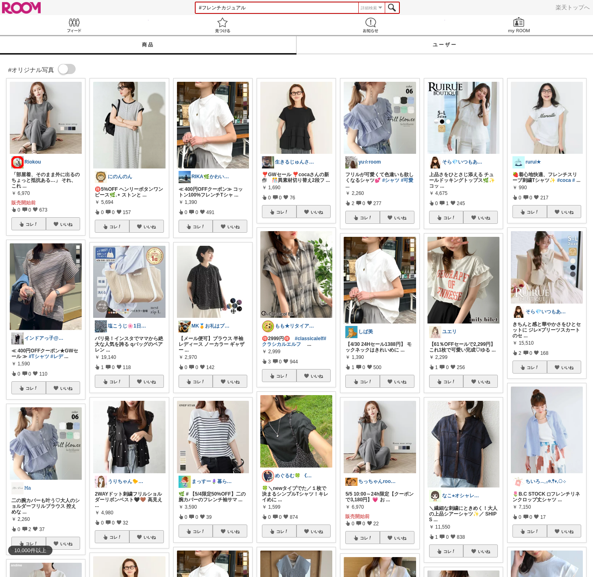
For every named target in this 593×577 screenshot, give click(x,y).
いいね (66, 224)
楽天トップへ (573, 7)
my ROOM (519, 25)
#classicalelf (309, 338)
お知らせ (370, 25)
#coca (564, 180)
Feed (74, 25)
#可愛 (407, 180)
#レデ (56, 356)
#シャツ (391, 180)
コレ (32, 224)
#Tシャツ (39, 356)
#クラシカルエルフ (294, 341)
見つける (222, 25)
